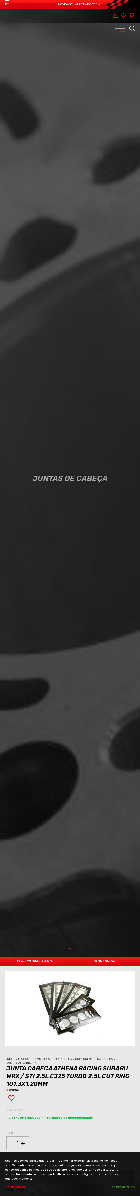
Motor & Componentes (56, 1059)
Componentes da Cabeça (95, 1059)
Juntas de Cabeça (21, 1062)
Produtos (27, 1059)
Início (12, 1059)
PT (7, 4)
